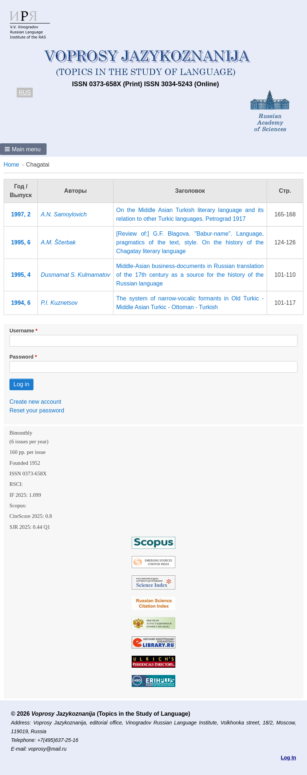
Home (11, 164)
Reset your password (36, 410)
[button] (23, 149)
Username (21, 330)
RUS (25, 92)
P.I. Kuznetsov (59, 303)
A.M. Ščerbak (58, 242)
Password (21, 357)
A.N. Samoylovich (64, 214)
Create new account (35, 402)
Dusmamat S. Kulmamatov (75, 275)
